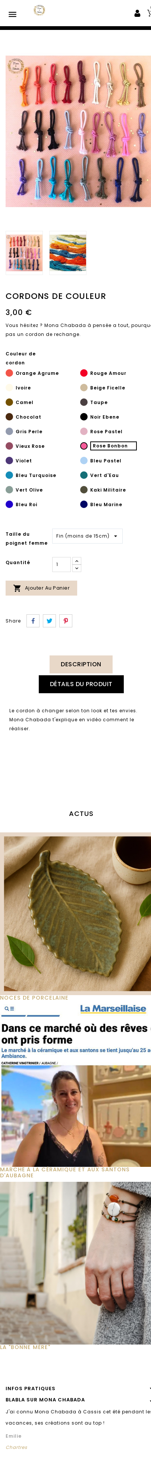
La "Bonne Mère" (25, 1347)
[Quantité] (61, 564)
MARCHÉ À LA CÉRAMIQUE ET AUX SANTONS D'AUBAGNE (65, 1172)
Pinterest (65, 620)
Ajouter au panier (41, 588)
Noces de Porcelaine (34, 997)
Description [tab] (81, 664)
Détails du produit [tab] (81, 684)
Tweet (49, 620)
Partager (33, 620)
